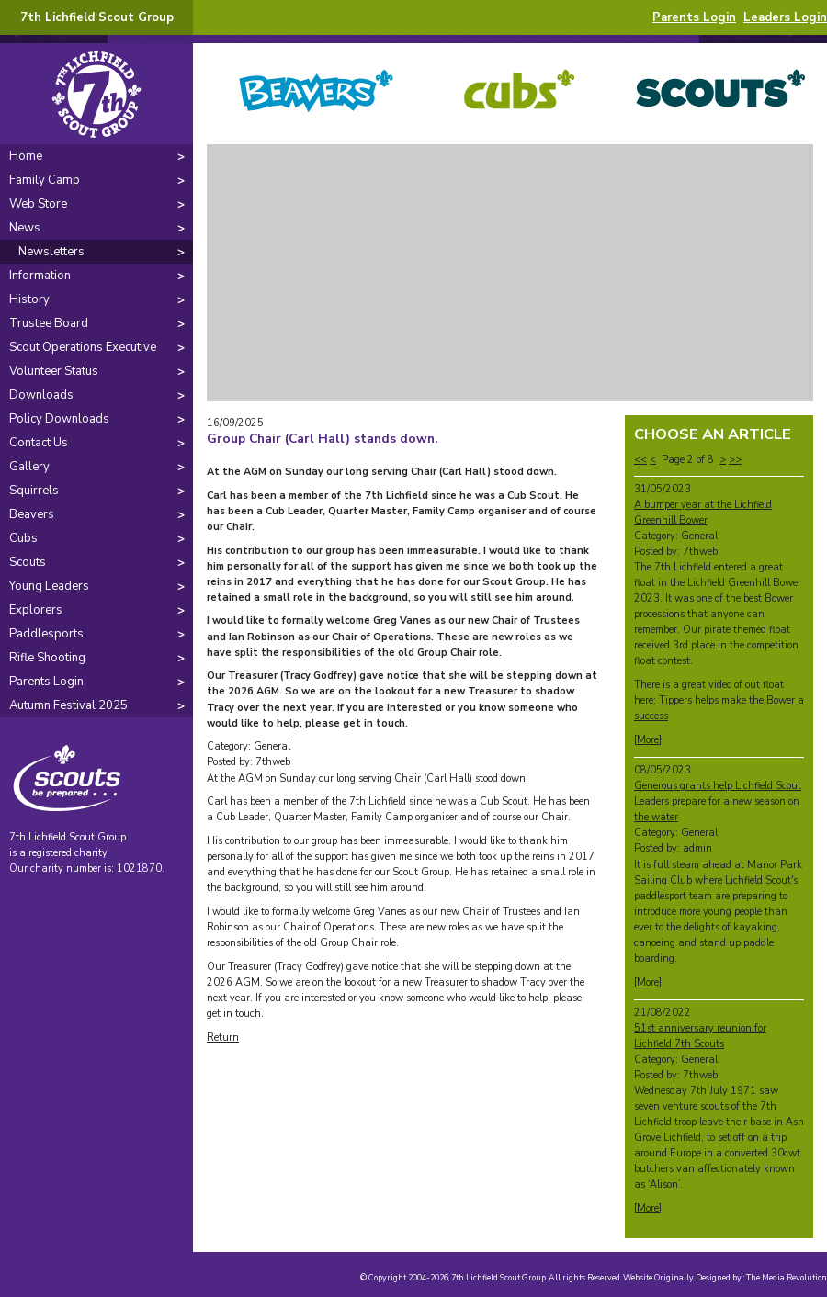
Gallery (29, 466)
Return (223, 1037)
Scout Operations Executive (82, 347)
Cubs (23, 538)
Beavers (31, 514)
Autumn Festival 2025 (68, 705)
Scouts (27, 562)
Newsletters (51, 251)
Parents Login (694, 17)
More (648, 740)
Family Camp (44, 180)
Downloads (41, 395)
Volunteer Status (53, 371)
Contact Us (38, 442)
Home (25, 156)
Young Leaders (49, 586)
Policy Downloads (59, 419)
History (29, 299)
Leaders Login (785, 17)
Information (40, 275)
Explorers (35, 610)
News (24, 228)
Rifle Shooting (47, 657)
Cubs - (510, 93)
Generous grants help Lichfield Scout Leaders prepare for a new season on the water (717, 801)
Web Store (38, 204)
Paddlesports (46, 634)
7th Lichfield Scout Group (97, 17)
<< (640, 460)
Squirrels (34, 490)
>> (735, 460)
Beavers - (308, 93)
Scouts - (712, 93)
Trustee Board (48, 323)
